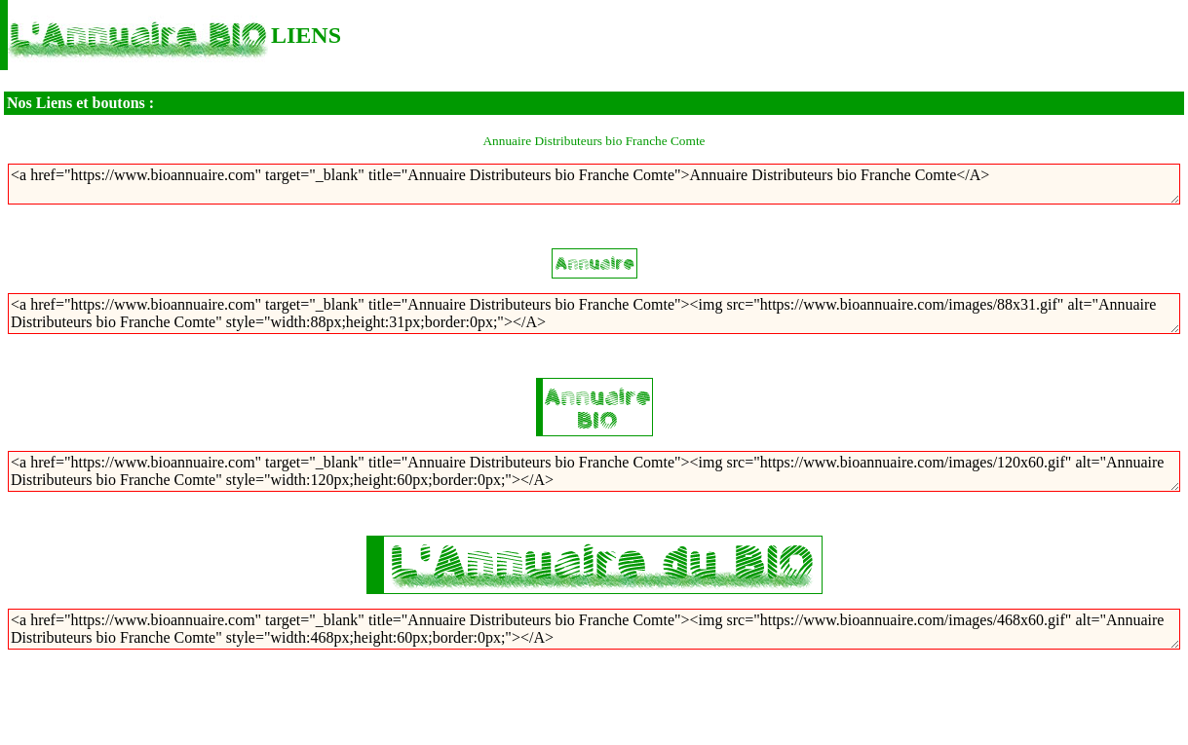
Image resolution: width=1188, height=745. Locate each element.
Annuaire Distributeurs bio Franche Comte (593, 140)
